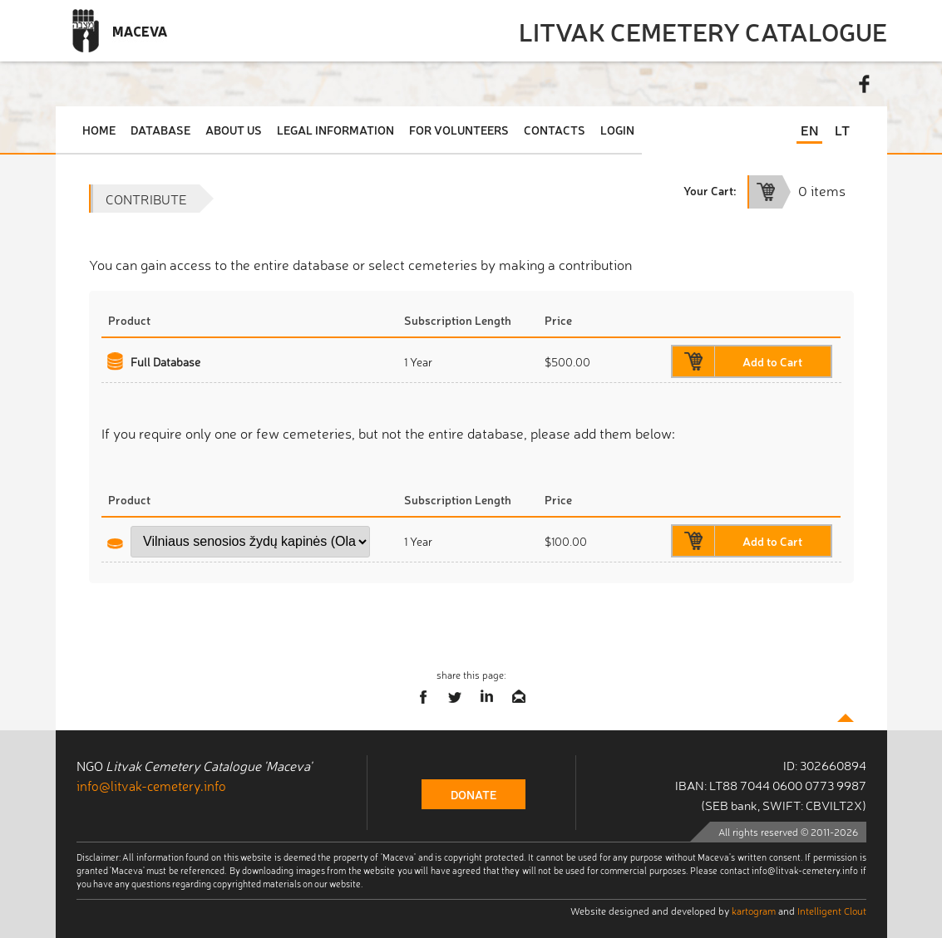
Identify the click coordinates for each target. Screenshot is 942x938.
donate (473, 794)
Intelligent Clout (831, 910)
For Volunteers (459, 129)
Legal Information (335, 129)
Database (160, 129)
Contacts (554, 129)
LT (842, 129)
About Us (233, 129)
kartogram (754, 910)
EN (809, 129)
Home (99, 129)
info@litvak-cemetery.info (151, 785)
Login (617, 129)
